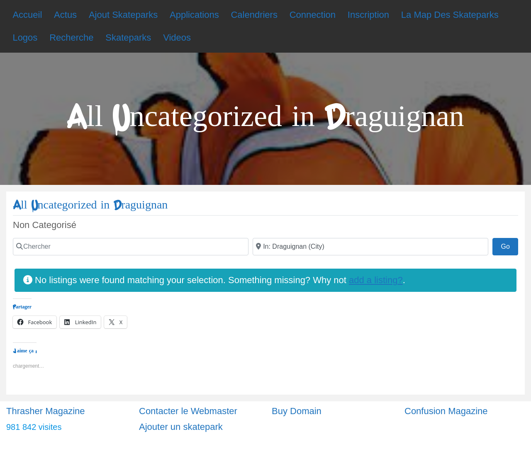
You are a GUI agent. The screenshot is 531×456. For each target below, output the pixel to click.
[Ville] (370, 246)
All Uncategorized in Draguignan (90, 205)
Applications (194, 15)
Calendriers (254, 15)
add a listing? (376, 280)
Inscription (368, 15)
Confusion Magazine (446, 411)
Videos (177, 37)
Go (509, 245)
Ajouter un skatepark (181, 427)
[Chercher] (130, 246)
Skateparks (128, 37)
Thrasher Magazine (45, 411)
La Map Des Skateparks (450, 15)
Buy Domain (297, 411)
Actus (65, 15)
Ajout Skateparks (123, 15)
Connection (313, 15)
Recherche (71, 37)
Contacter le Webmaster (188, 411)
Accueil (27, 15)
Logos (24, 37)
